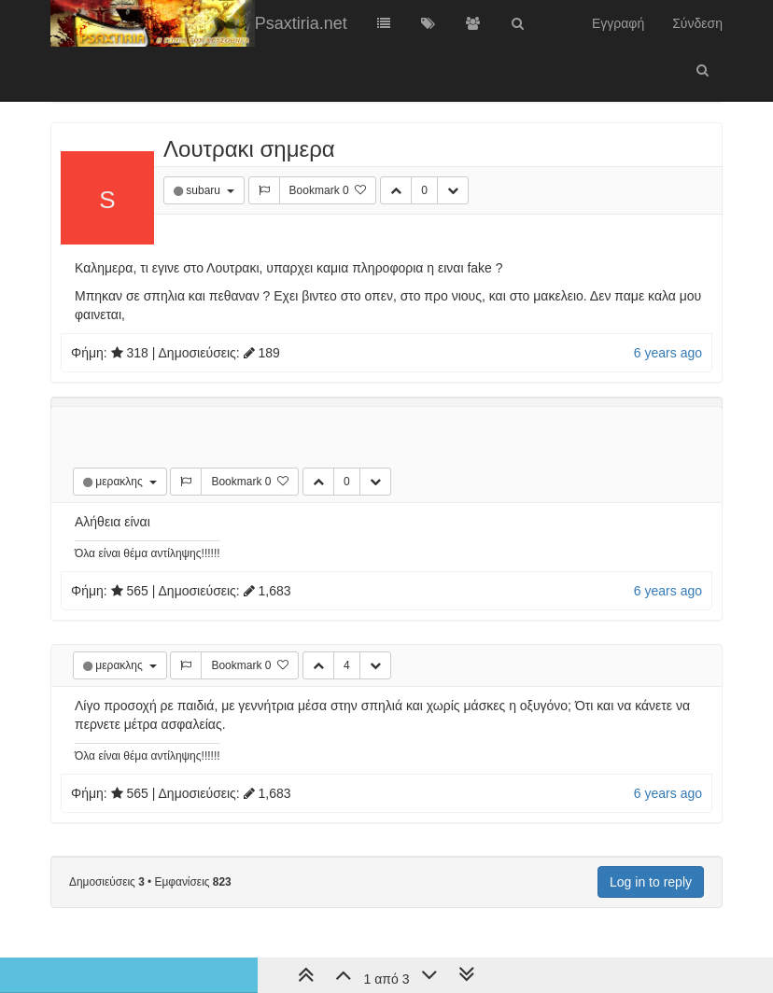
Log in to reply (651, 881)
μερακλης (120, 481)
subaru (204, 190)
